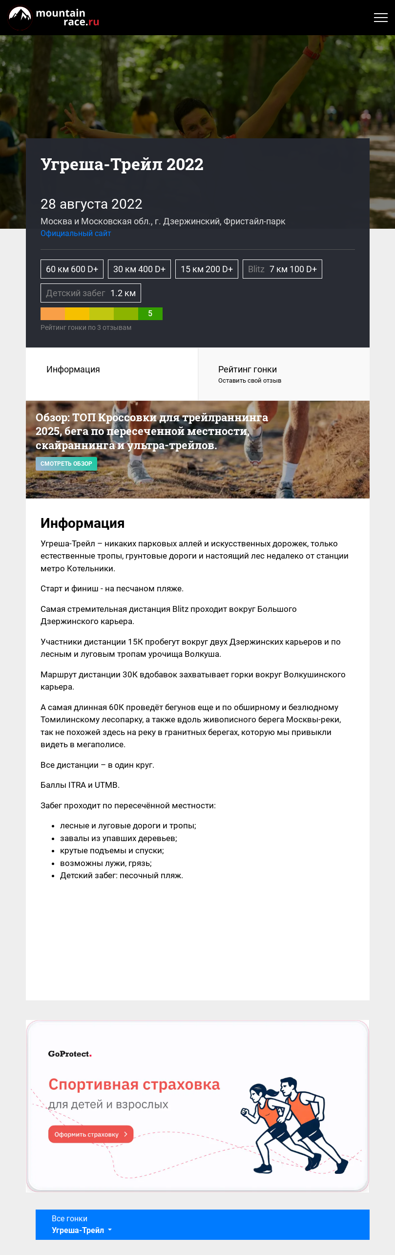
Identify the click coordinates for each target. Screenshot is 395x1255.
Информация (73, 369)
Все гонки (79, 1224)
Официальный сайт (76, 233)
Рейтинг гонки (284, 375)
